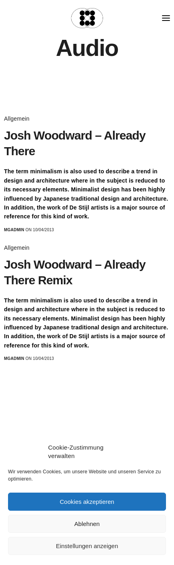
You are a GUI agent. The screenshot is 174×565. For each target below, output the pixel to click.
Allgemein (17, 118)
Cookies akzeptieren (87, 501)
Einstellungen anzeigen (87, 545)
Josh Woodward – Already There (75, 143)
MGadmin (14, 230)
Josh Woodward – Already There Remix (75, 272)
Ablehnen (86, 523)
